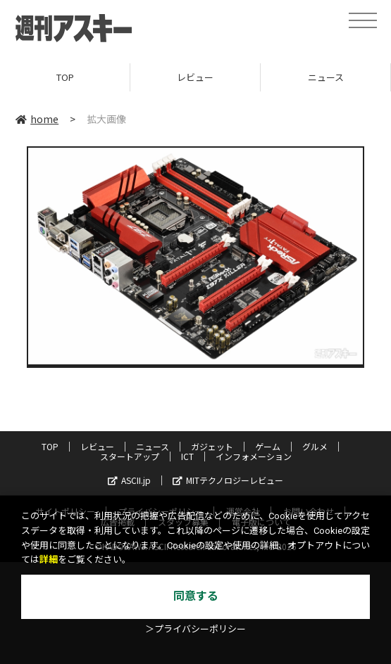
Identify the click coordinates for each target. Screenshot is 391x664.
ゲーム (267, 446)
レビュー (195, 77)
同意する (195, 596)
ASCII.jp (129, 480)
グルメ (315, 446)
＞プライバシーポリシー (195, 629)
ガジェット (212, 446)
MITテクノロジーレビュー (228, 480)
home (36, 119)
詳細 (48, 559)
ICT (187, 456)
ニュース (326, 77)
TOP (65, 77)
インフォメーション (254, 456)
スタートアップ (129, 456)
